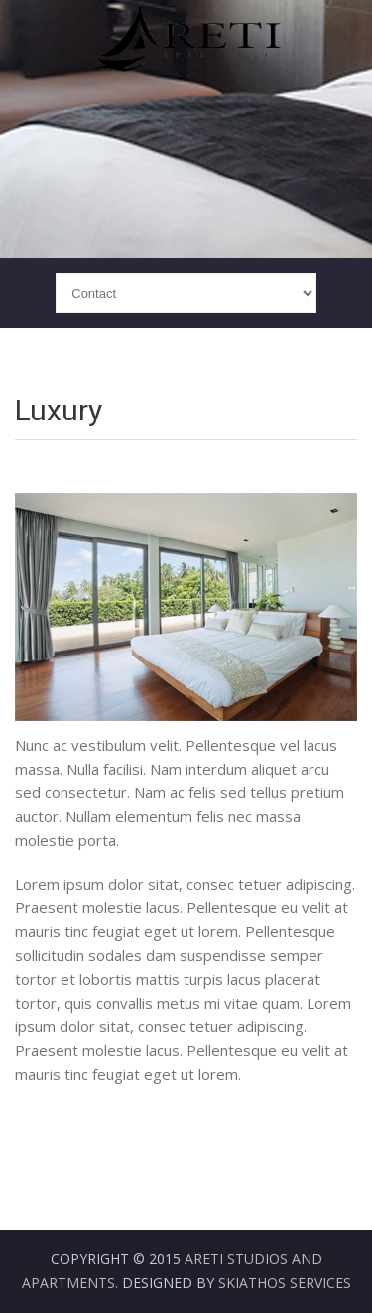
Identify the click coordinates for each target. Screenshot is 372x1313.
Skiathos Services (284, 1282)
